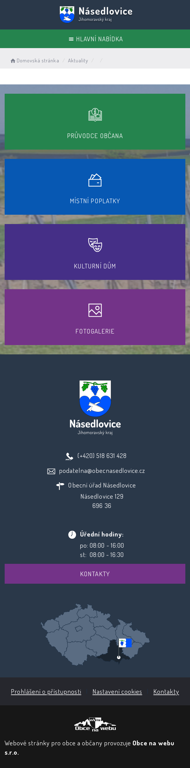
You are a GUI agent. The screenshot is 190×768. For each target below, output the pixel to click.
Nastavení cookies (117, 691)
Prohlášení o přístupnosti (46, 691)
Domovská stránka (34, 60)
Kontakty (95, 573)
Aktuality (78, 60)
